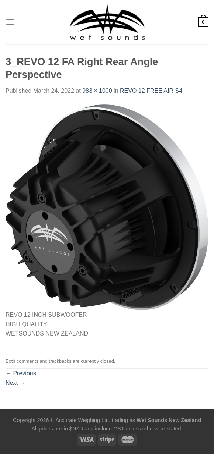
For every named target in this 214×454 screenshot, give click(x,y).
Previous (21, 373)
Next (15, 383)
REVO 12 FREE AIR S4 (151, 91)
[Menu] (10, 22)
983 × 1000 (97, 91)
